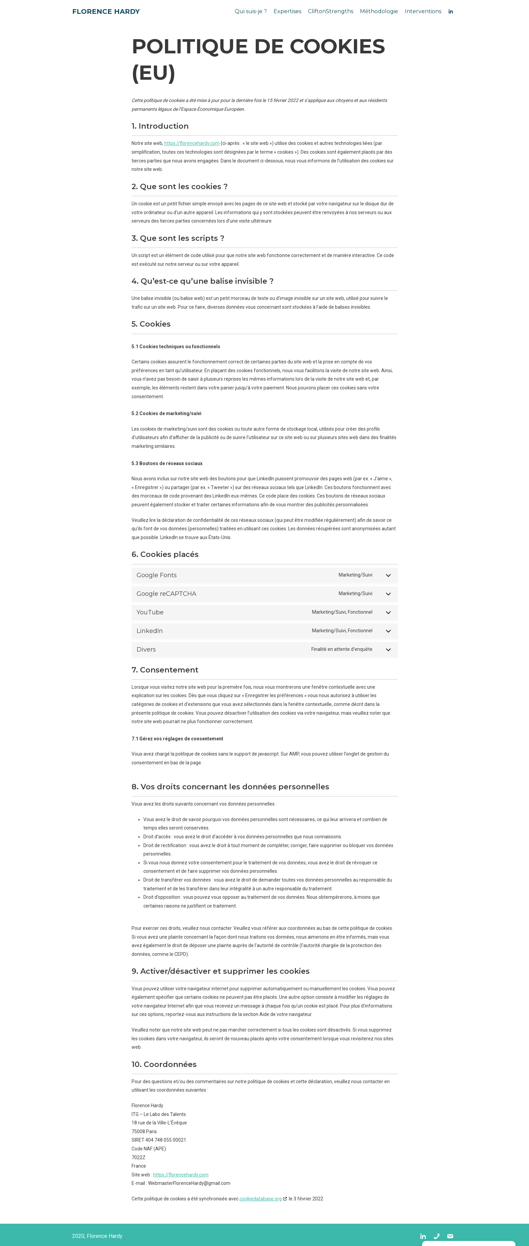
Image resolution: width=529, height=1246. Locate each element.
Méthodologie (379, 11)
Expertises (287, 11)
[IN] (451, 11)
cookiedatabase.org (261, 1198)
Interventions (423, 11)
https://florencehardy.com (192, 143)
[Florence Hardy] (106, 11)
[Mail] (450, 1236)
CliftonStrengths (330, 11)
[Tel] (436, 1236)
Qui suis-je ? (251, 11)
